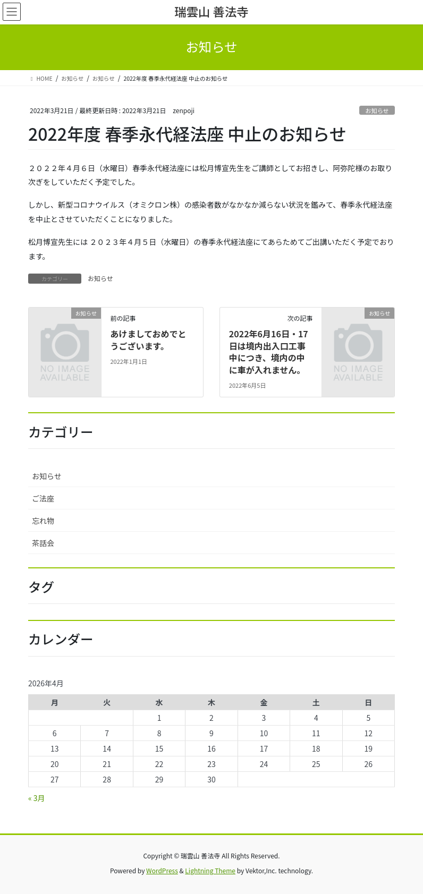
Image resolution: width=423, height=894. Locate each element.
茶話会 (43, 543)
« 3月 (36, 798)
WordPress (162, 870)
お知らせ (377, 110)
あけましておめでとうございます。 (148, 339)
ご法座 (43, 498)
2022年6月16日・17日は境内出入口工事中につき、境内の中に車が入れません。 (268, 351)
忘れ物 (43, 520)
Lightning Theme (210, 870)
